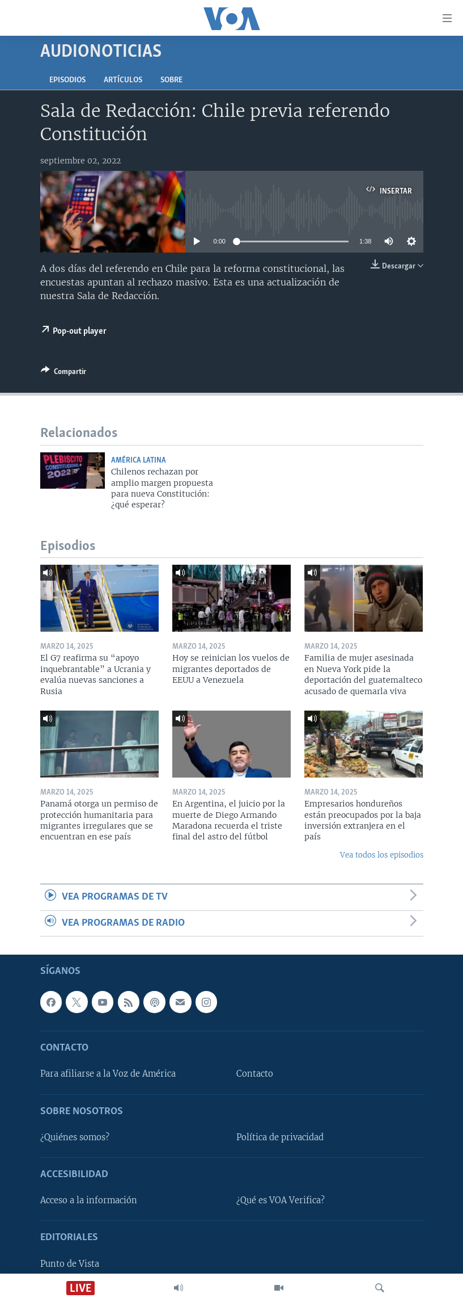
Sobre (171, 80)
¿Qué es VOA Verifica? (280, 1200)
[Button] (63, 373)
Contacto (254, 1074)
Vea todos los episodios (381, 855)
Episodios (67, 80)
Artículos (123, 80)
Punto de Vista (69, 1264)
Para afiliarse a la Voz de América (108, 1074)
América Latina (138, 460)
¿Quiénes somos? (74, 1137)
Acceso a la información (88, 1200)
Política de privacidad (280, 1137)
